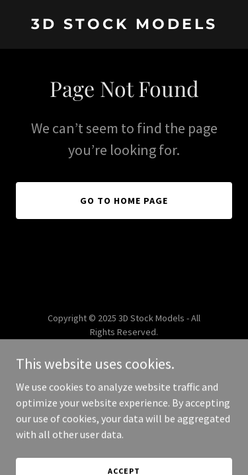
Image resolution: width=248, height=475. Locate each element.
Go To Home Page (124, 200)
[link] (124, 25)
